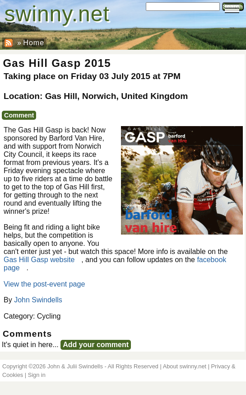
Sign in (37, 374)
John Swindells (38, 300)
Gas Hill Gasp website (39, 259)
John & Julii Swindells (75, 366)
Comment (19, 115)
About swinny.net (185, 366)
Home (33, 43)
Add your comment (96, 344)
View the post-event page (44, 284)
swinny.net (57, 14)
